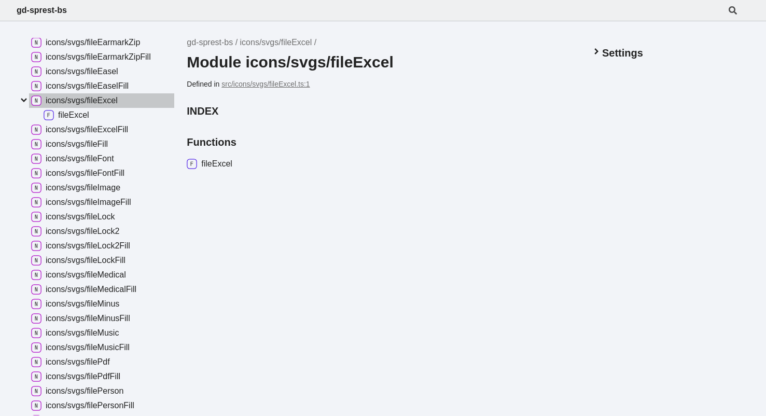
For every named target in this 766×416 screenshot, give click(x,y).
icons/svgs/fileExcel (276, 42)
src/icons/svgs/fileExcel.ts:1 (265, 84)
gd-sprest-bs (42, 10)
